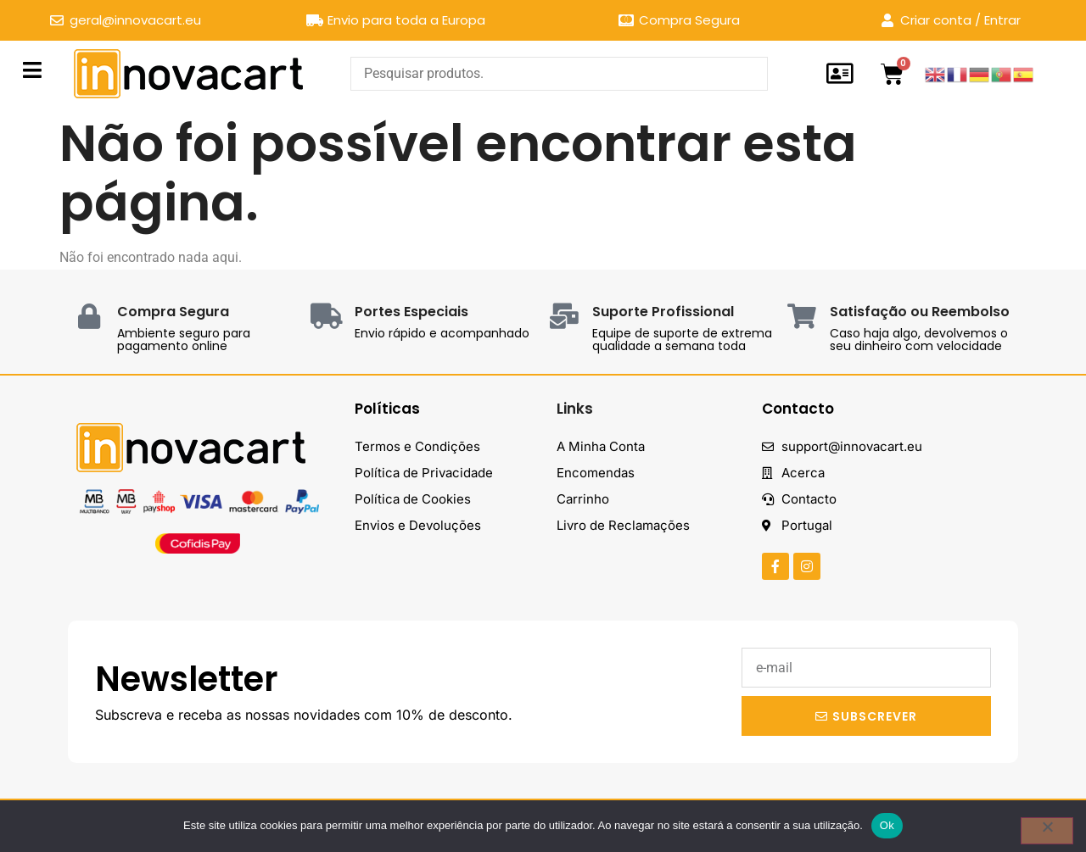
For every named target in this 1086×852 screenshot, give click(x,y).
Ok (887, 825)
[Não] (1047, 830)
